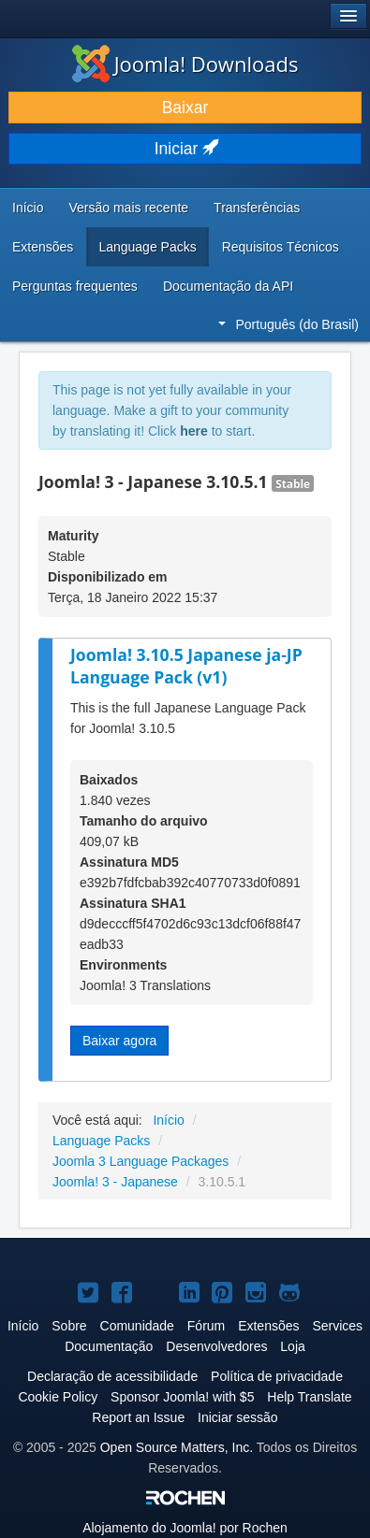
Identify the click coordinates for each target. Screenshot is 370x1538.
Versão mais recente (128, 207)
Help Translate (309, 1396)
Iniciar (185, 148)
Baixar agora (119, 1040)
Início (27, 207)
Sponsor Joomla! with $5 (182, 1396)
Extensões (42, 246)
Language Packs (147, 246)
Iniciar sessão (238, 1417)
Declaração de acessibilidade (112, 1376)
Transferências (257, 207)
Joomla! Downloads (185, 64)
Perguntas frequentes (75, 286)
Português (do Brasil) (288, 324)
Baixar (185, 107)
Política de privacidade (277, 1376)
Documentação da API (228, 286)
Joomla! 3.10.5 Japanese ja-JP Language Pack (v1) (186, 666)
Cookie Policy (57, 1396)
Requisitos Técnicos (280, 246)
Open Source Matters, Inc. (176, 1447)
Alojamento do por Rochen (185, 1527)
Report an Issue (138, 1417)
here (194, 431)
